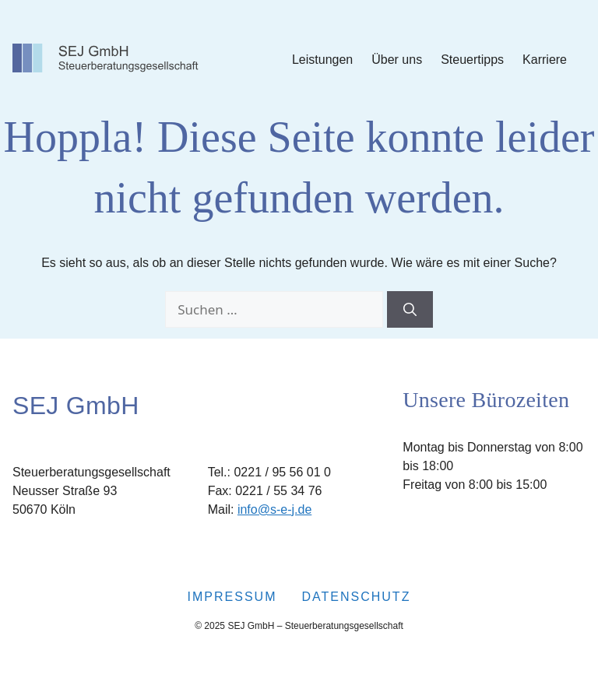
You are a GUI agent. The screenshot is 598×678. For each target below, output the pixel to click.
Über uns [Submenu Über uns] (396, 59)
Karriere (544, 59)
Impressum (232, 596)
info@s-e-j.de (274, 509)
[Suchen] (410, 309)
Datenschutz (355, 596)
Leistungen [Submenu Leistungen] (322, 59)
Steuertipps (472, 59)
